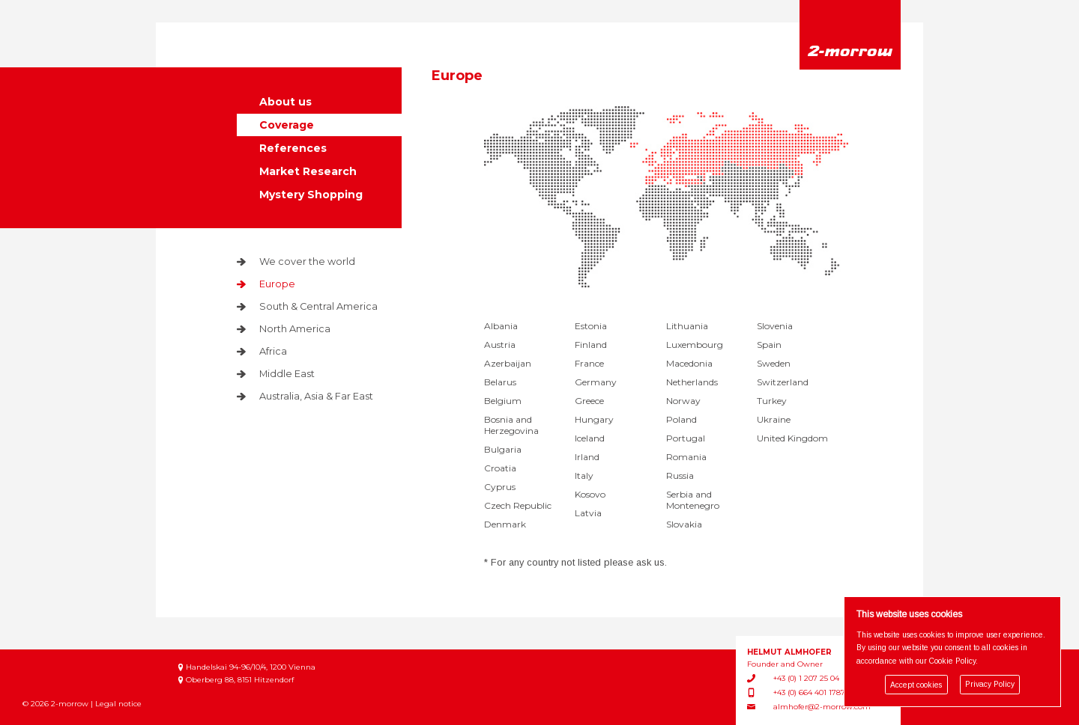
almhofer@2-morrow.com (822, 707)
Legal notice (118, 704)
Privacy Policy (990, 685)
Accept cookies (916, 685)
